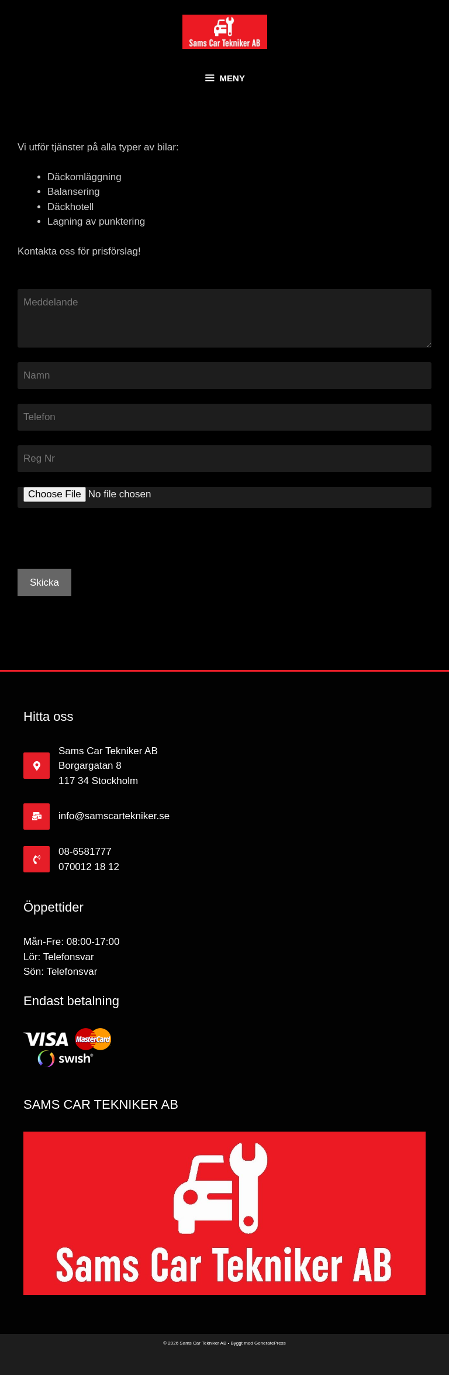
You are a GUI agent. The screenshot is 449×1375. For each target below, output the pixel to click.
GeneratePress (270, 1343)
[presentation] (106, 546)
